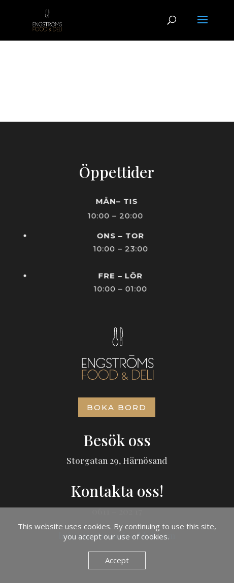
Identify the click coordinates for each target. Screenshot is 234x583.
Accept (117, 560)
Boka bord (117, 407)
